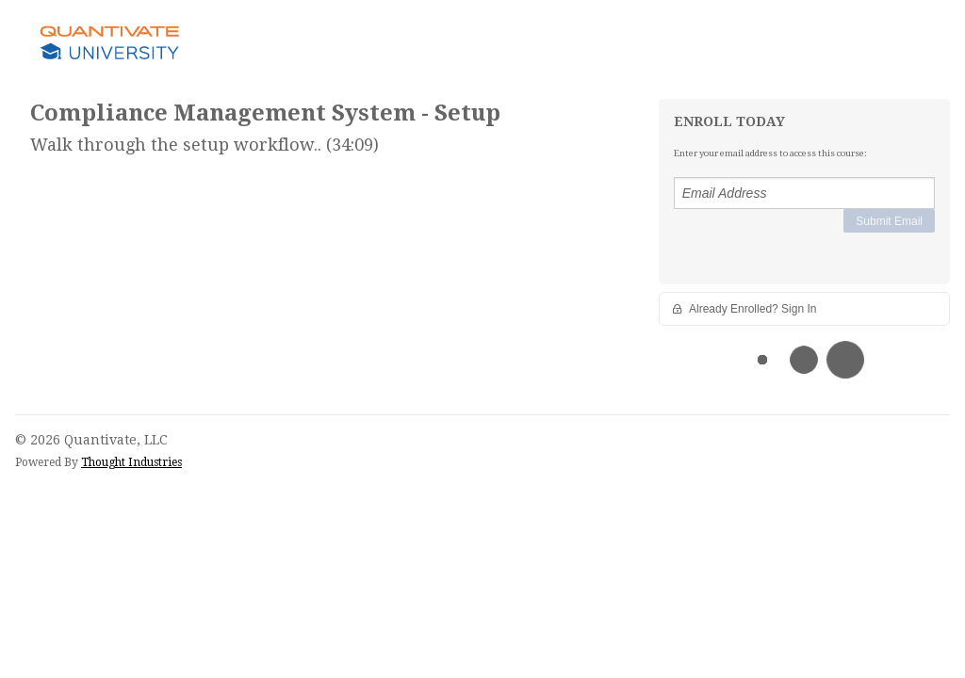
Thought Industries (131, 462)
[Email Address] (804, 193)
